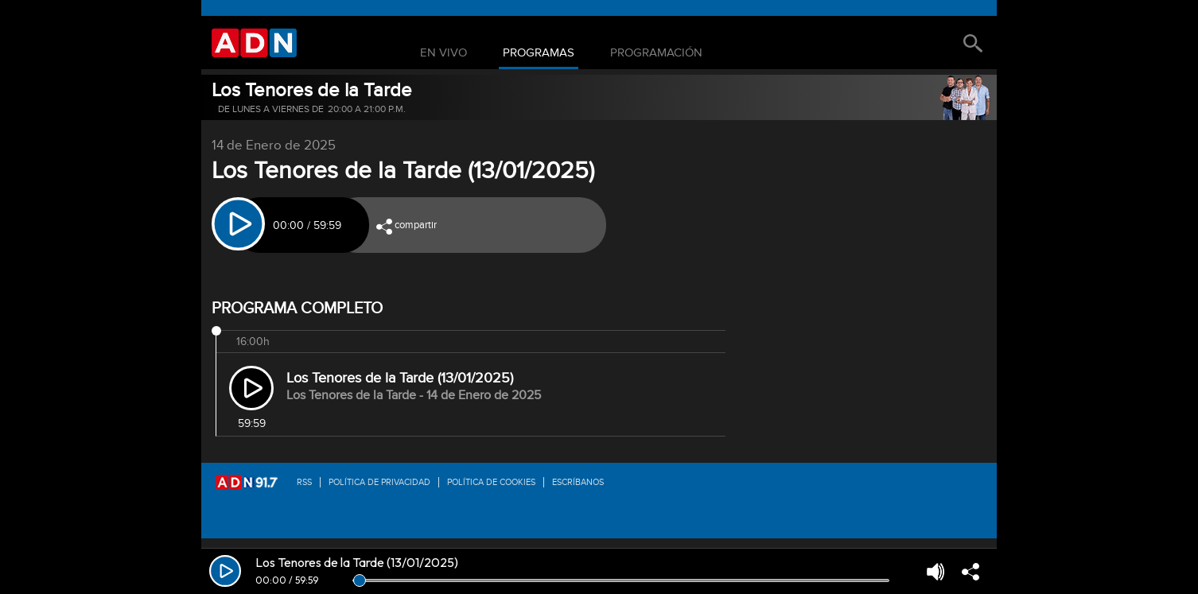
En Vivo (443, 53)
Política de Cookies (491, 482)
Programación (656, 53)
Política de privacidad (379, 482)
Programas (538, 53)
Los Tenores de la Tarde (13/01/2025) (399, 378)
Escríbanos (578, 482)
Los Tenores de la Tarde (312, 90)
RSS (304, 482)
